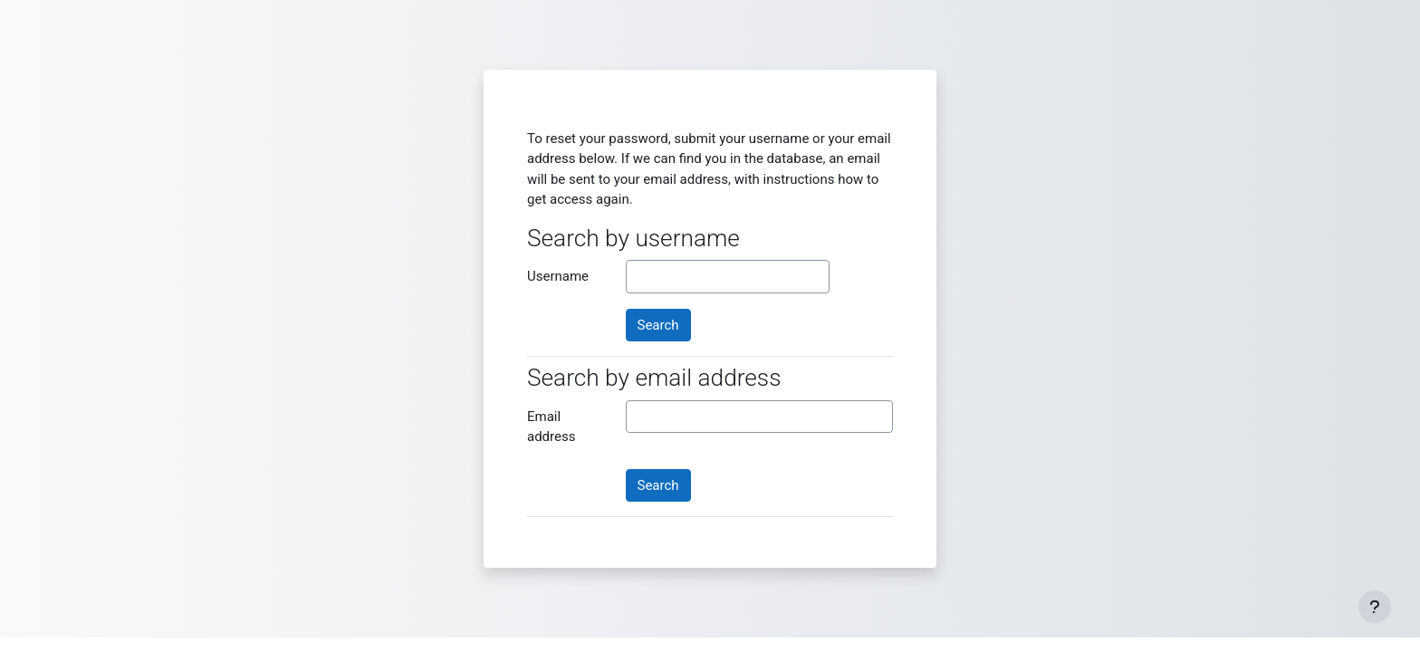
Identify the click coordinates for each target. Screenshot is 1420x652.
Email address (551, 427)
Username (558, 276)
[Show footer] (1374, 606)
